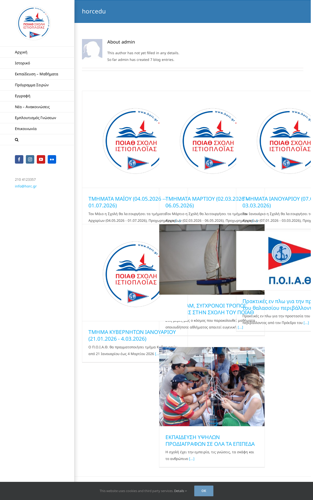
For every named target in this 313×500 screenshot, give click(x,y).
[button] (37, 139)
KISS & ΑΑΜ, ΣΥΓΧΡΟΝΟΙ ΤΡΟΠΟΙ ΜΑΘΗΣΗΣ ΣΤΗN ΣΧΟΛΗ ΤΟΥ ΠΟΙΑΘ (209, 309)
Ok (203, 491)
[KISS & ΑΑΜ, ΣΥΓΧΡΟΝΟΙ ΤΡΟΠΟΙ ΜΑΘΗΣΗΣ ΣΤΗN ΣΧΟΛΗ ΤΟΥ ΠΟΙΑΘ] (212, 259)
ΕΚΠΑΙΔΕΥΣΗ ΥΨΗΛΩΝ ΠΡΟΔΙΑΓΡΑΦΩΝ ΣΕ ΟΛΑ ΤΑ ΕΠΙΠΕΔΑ (210, 440)
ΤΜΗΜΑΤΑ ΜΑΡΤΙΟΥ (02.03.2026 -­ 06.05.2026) (207, 202)
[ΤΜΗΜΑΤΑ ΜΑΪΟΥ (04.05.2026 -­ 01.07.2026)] (135, 139)
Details (180, 491)
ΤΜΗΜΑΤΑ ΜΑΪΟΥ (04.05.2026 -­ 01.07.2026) (127, 202)
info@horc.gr (26, 186)
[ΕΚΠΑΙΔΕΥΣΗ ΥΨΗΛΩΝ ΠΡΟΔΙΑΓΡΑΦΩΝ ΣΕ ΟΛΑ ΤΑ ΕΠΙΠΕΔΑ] (212, 386)
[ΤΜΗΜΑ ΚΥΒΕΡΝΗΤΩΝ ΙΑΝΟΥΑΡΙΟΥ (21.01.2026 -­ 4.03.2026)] (135, 272)
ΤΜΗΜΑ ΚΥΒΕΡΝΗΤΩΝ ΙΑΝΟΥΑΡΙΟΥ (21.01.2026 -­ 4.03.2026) (132, 335)
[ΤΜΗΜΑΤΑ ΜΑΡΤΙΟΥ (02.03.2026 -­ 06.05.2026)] (212, 139)
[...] (306, 322)
